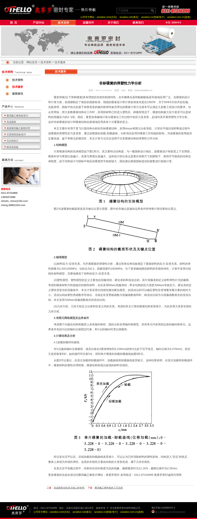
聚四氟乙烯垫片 (88, 474)
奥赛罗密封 (113, 474)
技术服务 (60, 62)
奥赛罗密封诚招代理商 (168, 474)
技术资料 (46, 62)
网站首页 (31, 62)
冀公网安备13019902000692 (170, 512)
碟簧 (79, 97)
